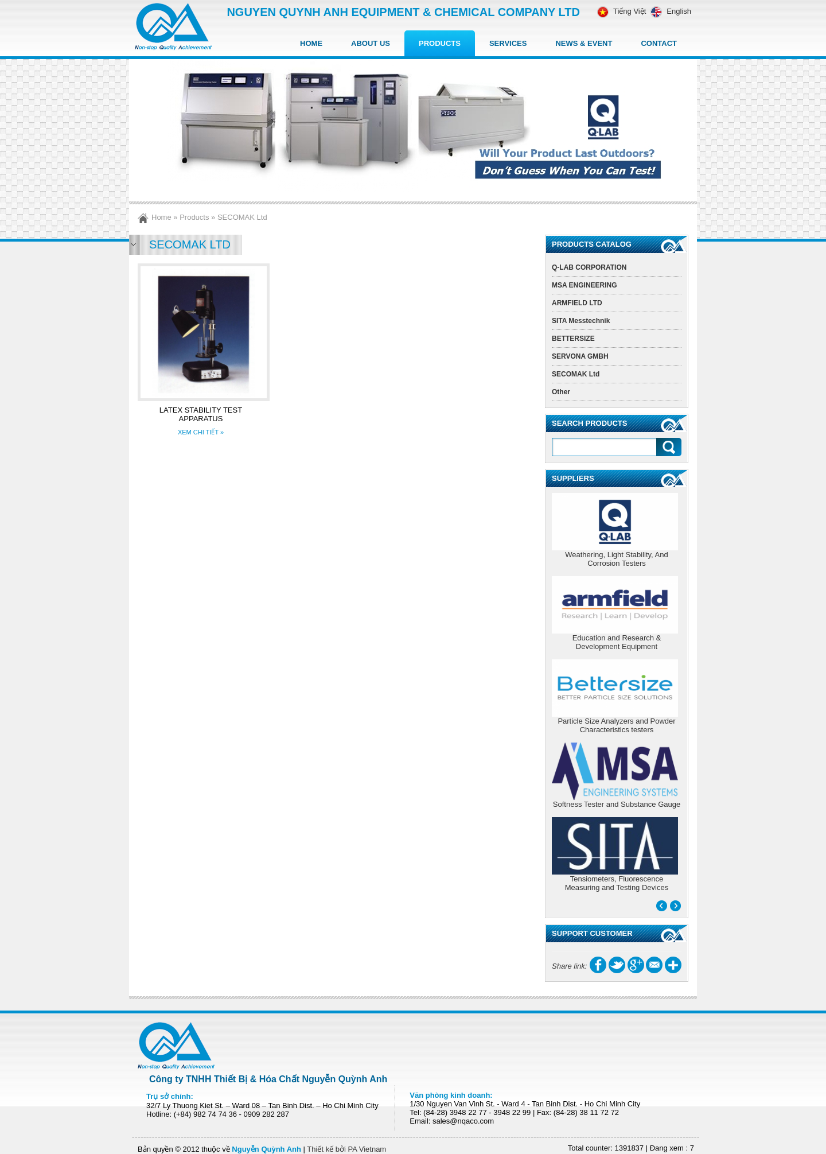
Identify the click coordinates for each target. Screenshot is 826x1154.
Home (311, 43)
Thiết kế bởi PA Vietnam (346, 1149)
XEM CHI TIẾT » (201, 432)
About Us (370, 43)
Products (440, 43)
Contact (659, 43)
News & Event (583, 43)
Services (508, 43)
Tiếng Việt (621, 11)
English (668, 11)
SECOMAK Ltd (242, 217)
